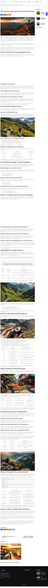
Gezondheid (42, 12)
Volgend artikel (30, 536)
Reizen (42, 578)
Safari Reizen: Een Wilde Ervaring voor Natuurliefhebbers (9, 563)
